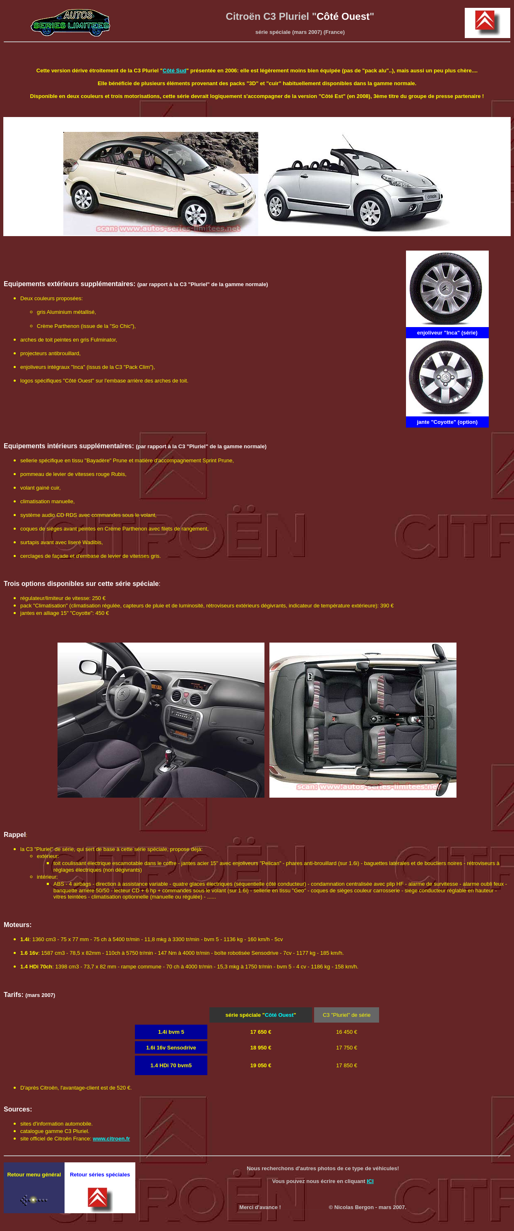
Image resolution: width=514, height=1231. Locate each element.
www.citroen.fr (111, 1138)
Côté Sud (174, 70)
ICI (370, 1181)
